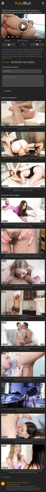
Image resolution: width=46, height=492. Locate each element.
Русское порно (16, 62)
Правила (26, 482)
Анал (25, 62)
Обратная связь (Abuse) (14, 482)
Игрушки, (31, 62)
